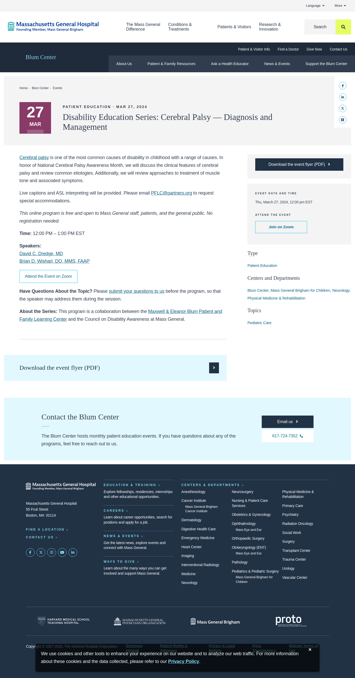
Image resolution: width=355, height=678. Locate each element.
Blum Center (40, 57)
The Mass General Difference (143, 26)
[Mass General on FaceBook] (30, 552)
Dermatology (191, 520)
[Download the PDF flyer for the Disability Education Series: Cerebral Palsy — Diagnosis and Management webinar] (299, 164)
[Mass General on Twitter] (41, 552)
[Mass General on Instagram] (51, 552)
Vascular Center (294, 577)
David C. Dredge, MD (41, 253)
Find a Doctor (288, 49)
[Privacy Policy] (183, 661)
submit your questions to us (136, 291)
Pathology (240, 562)
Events (57, 88)
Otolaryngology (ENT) (249, 547)
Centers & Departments (210, 485)
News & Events (277, 63)
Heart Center (191, 547)
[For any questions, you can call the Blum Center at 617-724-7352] (288, 436)
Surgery (288, 541)
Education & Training (130, 485)
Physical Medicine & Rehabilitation (276, 298)
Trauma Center (294, 559)
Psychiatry (290, 514)
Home (23, 88)
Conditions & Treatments (180, 26)
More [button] (340, 6)
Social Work (291, 533)
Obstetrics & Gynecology (251, 514)
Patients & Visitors (234, 27)
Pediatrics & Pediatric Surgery (255, 571)
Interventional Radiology (200, 565)
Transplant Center (296, 550)
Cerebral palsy (34, 157)
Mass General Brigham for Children (300, 290)
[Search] (327, 26)
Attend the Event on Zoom (48, 276)
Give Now (314, 49)
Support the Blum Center (326, 63)
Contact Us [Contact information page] (40, 537)
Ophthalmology (244, 524)
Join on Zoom (281, 227)
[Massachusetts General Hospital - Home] (61, 486)
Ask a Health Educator (230, 63)
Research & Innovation (270, 26)
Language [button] (315, 6)
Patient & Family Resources (171, 63)
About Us (124, 63)
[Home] (59, 26)
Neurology (340, 290)
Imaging (187, 556)
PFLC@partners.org (171, 193)
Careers (114, 510)
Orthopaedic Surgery (248, 538)
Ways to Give (119, 561)
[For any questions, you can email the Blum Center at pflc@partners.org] (288, 422)
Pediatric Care (259, 322)
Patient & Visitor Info (254, 49)
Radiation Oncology (297, 524)
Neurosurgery (242, 492)
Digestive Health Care (198, 529)
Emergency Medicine (197, 538)
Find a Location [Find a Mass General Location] (45, 529)
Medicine (188, 574)
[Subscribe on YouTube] (62, 552)
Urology (288, 568)
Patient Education (262, 265)
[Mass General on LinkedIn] (72, 552)
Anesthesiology (193, 492)
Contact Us (338, 49)
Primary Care (292, 506)
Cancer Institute (193, 500)
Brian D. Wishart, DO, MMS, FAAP (54, 261)
